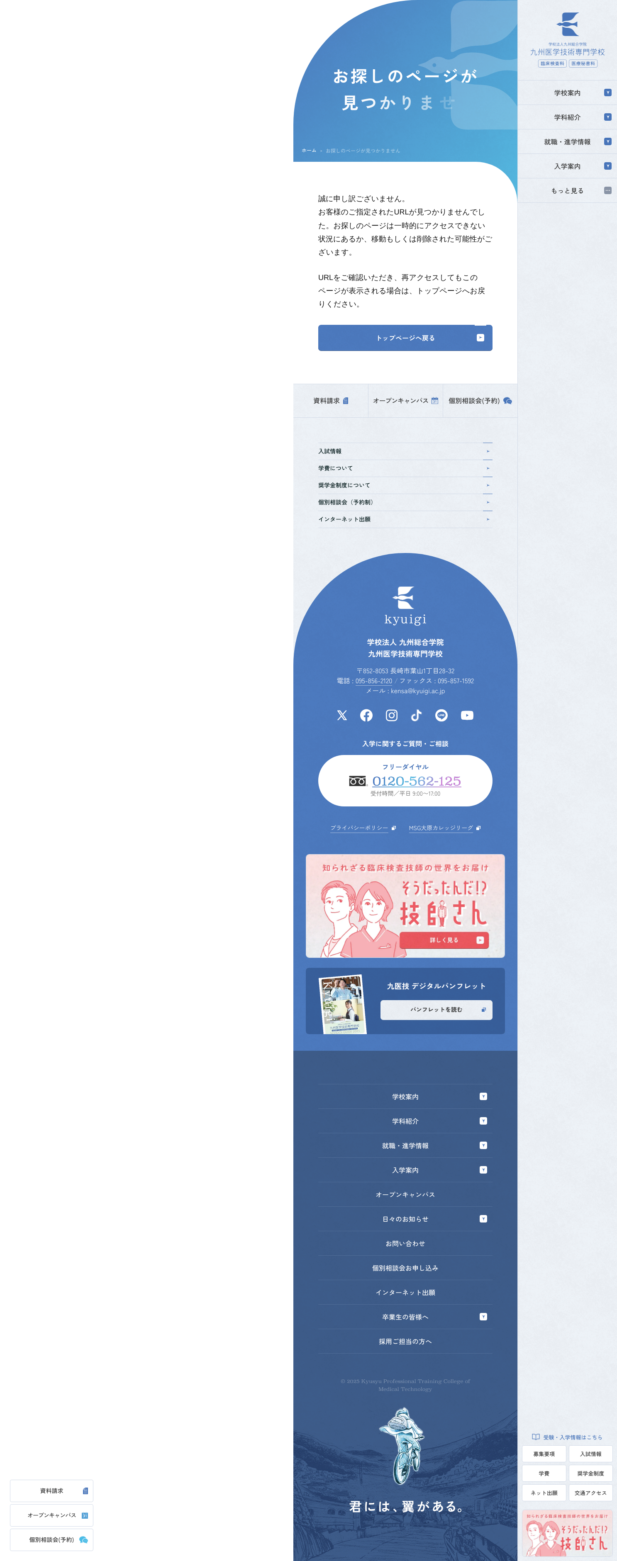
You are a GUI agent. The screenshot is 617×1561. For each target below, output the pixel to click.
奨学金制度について (404, 485)
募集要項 (544, 1454)
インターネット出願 (404, 519)
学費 (544, 1473)
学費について (404, 468)
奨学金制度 (590, 1473)
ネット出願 (544, 1493)
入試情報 (591, 1454)
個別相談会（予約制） (404, 502)
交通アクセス (591, 1493)
